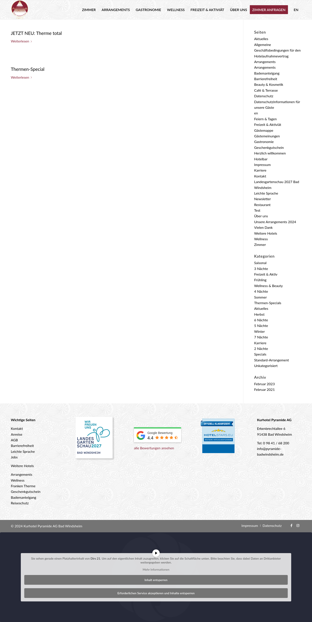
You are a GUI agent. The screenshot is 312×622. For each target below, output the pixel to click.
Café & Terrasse (266, 90)
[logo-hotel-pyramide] (20, 9)
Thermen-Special (27, 69)
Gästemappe (263, 130)
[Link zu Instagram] (298, 525)
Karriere (260, 170)
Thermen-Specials (267, 303)
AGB (14, 440)
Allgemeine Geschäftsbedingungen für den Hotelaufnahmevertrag (277, 50)
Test (257, 210)
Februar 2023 (264, 384)
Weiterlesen (22, 41)
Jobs (14, 457)
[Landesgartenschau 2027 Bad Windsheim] (94, 439)
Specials (260, 354)
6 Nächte (261, 320)
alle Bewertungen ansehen (154, 448)
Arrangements (265, 62)
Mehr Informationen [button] (156, 569)
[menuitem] (89, 9)
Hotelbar (261, 159)
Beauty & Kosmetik (268, 84)
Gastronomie (264, 142)
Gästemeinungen (267, 136)
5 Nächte (261, 325)
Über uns (261, 216)
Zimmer (260, 244)
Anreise (16, 434)
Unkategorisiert (266, 366)
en (256, 113)
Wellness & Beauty (268, 286)
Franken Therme (23, 486)
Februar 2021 (264, 389)
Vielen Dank (263, 227)
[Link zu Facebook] (291, 525)
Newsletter (262, 199)
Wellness (261, 239)
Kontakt (260, 176)
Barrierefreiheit (265, 79)
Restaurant (262, 205)
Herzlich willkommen (270, 153)
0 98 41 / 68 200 (276, 443)
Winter (259, 331)
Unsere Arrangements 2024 (275, 222)
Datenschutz (263, 96)
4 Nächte (261, 291)
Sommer (260, 297)
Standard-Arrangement (271, 360)
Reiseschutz (20, 503)
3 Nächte (261, 268)
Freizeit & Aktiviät (267, 124)
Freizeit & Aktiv (265, 274)
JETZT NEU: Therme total (36, 33)
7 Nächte (261, 337)
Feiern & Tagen (265, 119)
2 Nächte (261, 348)
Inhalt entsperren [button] (156, 579)
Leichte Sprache (266, 193)
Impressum (262, 164)
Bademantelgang (267, 73)
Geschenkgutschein (269, 147)
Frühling (260, 280)
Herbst (259, 314)
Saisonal (260, 263)
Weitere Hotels (265, 233)
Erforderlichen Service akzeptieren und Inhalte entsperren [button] (156, 593)
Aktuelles (261, 39)
